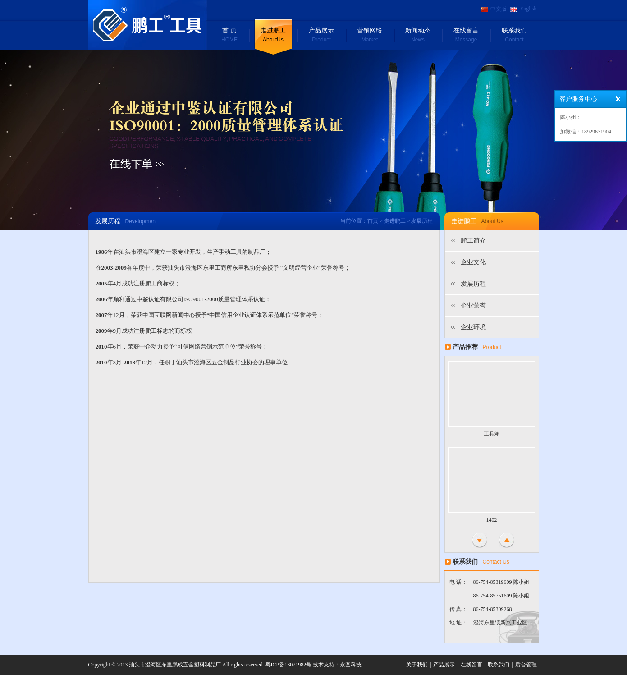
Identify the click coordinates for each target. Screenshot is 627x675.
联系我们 (514, 35)
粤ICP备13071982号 (288, 664)
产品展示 (321, 35)
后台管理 (526, 664)
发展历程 (473, 283)
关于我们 (417, 664)
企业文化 (473, 262)
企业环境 (473, 327)
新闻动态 (418, 35)
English (528, 8)
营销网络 (370, 35)
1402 (491, 520)
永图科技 (351, 664)
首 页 (229, 35)
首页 (372, 221)
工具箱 (492, 434)
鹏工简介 (473, 240)
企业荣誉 (473, 305)
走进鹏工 (273, 35)
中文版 (498, 9)
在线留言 (466, 35)
